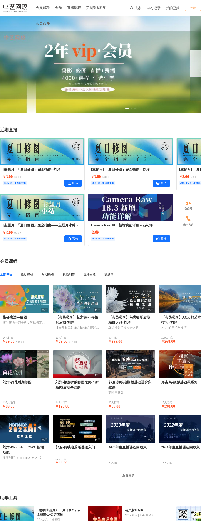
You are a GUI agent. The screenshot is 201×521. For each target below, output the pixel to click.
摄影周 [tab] (109, 274)
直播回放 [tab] (90, 274)
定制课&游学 (96, 8)
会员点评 (43, 23)
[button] (127, 108)
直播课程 (74, 8)
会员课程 (43, 8)
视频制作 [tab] (69, 274)
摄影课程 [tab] (27, 274)
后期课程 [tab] (48, 274)
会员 (58, 8)
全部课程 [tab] (6, 274)
